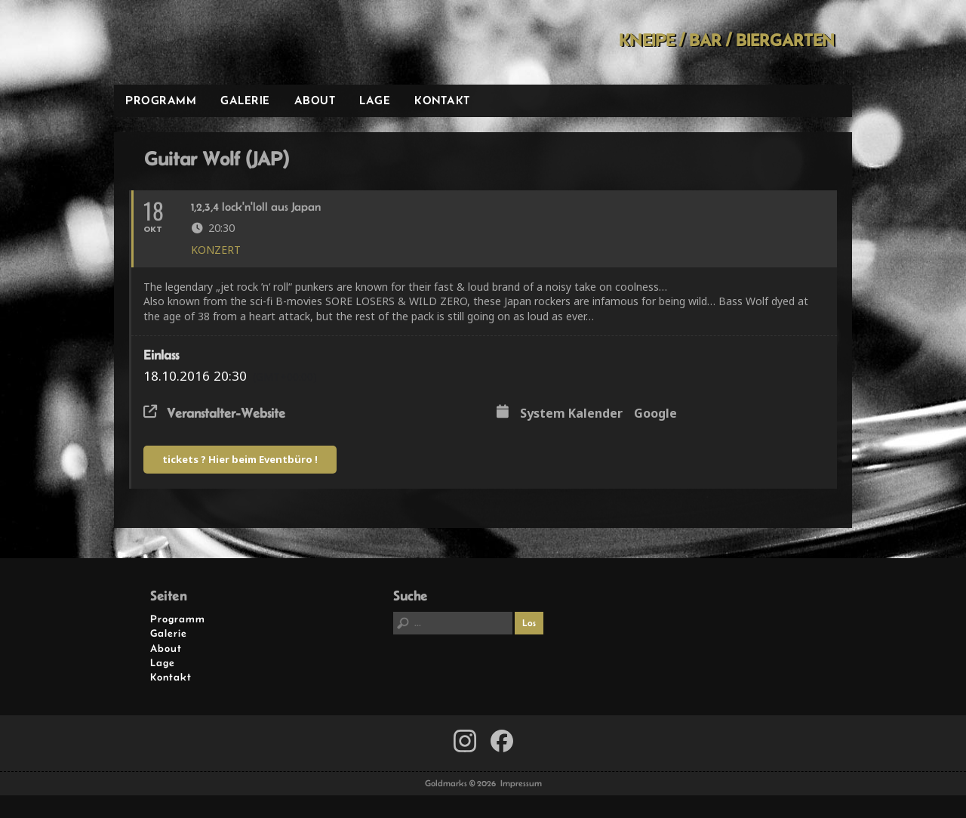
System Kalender (571, 413)
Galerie (245, 100)
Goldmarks (222, 42)
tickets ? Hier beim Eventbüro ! (240, 459)
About (315, 100)
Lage (374, 100)
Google (655, 413)
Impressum (521, 783)
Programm (160, 100)
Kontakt (442, 100)
